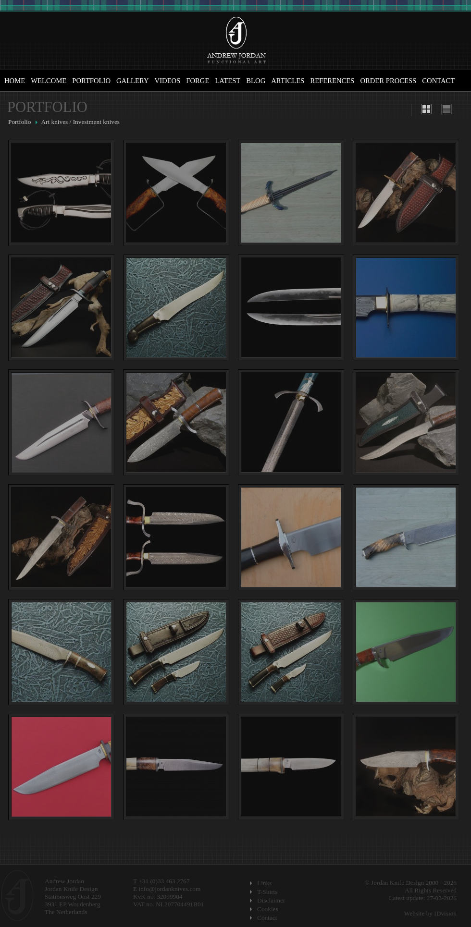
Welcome (48, 81)
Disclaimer (271, 900)
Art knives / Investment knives (80, 121)
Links (264, 883)
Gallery (132, 81)
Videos (168, 81)
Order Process (388, 81)
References (332, 81)
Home (14, 81)
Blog (255, 81)
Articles (287, 81)
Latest (227, 81)
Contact (438, 81)
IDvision (445, 913)
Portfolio (91, 81)
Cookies (267, 909)
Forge (197, 81)
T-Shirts (267, 891)
